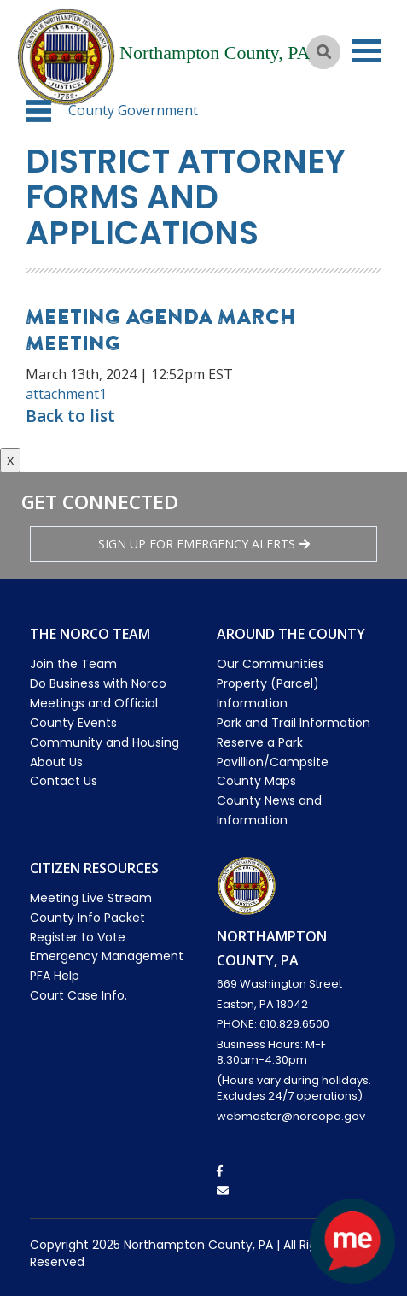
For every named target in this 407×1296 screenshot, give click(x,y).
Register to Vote (77, 937)
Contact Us (63, 780)
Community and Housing (104, 742)
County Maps (256, 780)
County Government (133, 110)
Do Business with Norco (98, 683)
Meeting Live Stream (91, 897)
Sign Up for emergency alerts (204, 544)
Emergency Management (106, 956)
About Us (56, 762)
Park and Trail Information (293, 722)
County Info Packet (87, 917)
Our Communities (270, 663)
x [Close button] (10, 459)
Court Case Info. (78, 995)
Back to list (70, 416)
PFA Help (54, 975)
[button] (38, 111)
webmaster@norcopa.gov (291, 1116)
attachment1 (66, 393)
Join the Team (73, 663)
